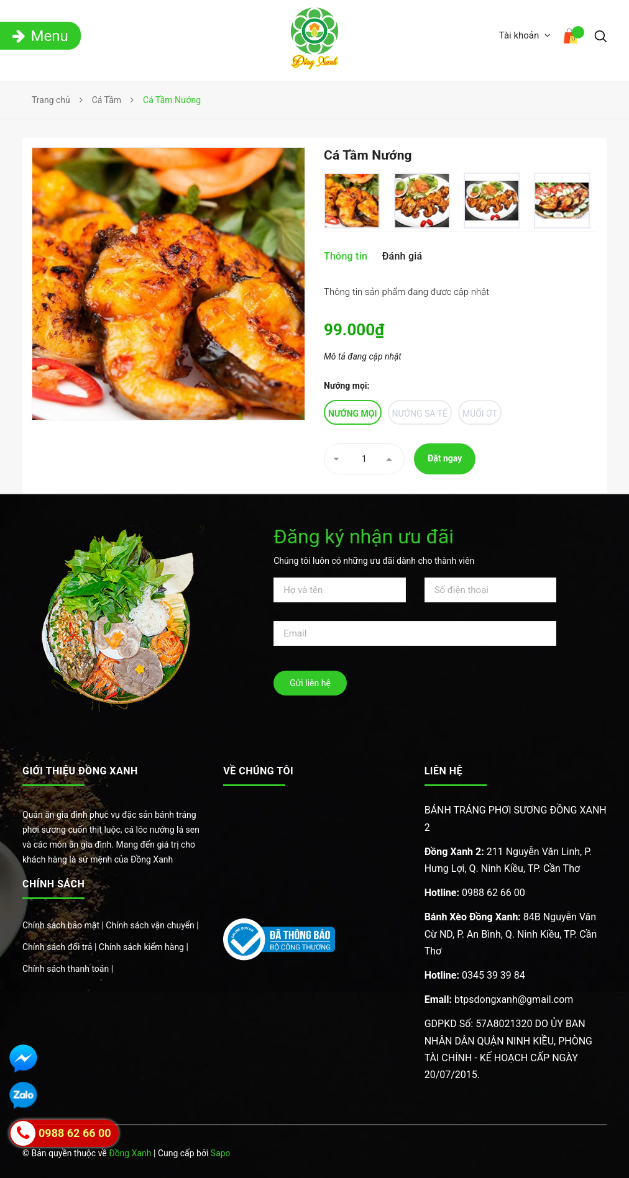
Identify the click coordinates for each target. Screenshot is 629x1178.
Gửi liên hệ (310, 683)
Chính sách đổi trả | (60, 947)
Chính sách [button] (53, 884)
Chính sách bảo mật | (64, 925)
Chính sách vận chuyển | (152, 925)
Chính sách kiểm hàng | (143, 947)
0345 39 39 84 (475, 975)
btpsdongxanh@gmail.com (499, 999)
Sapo (221, 1153)
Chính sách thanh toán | (67, 969)
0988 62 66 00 (475, 893)
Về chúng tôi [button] (258, 771)
